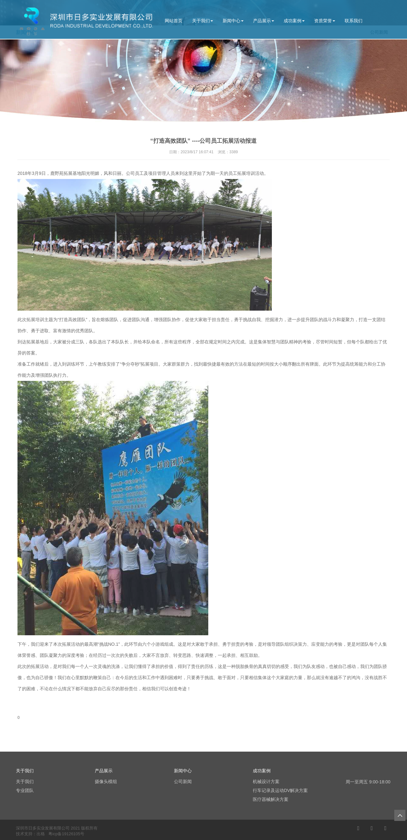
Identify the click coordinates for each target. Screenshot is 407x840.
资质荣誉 (324, 20)
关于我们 (202, 20)
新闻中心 (233, 20)
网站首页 (174, 20)
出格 (41, 833)
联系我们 (353, 20)
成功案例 (294, 20)
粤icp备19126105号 (66, 833)
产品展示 (263, 20)
